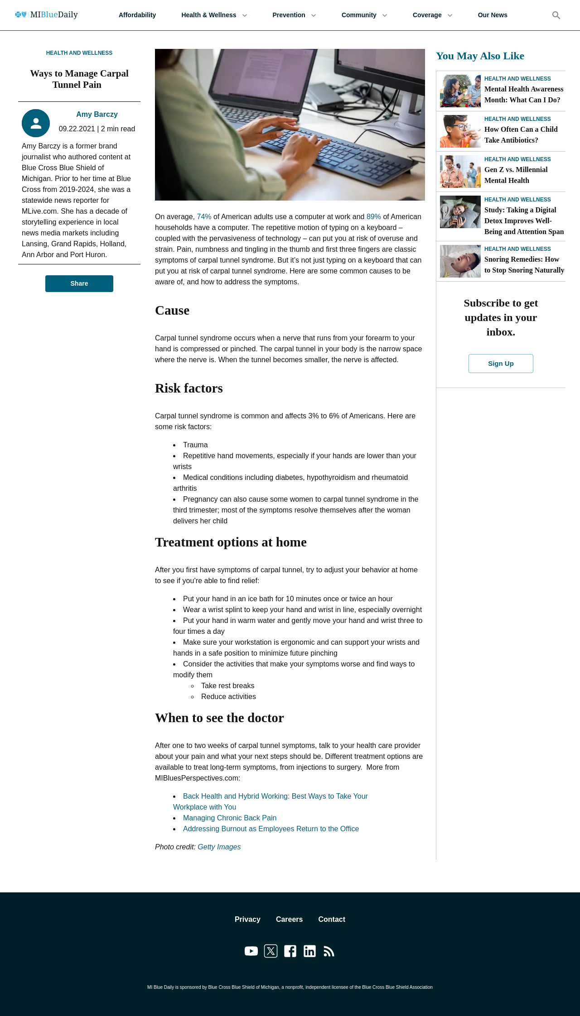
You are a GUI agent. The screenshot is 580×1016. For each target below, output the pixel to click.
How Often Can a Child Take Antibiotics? (521, 134)
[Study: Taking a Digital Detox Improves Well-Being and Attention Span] (460, 212)
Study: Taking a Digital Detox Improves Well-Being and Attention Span (524, 220)
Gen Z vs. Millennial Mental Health (516, 175)
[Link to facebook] (290, 952)
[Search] (556, 15)
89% (374, 216)
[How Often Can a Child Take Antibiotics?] (460, 131)
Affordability (137, 15)
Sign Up (501, 364)
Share (79, 283)
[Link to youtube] (251, 952)
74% (204, 216)
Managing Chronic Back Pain (229, 818)
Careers (289, 919)
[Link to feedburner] (329, 952)
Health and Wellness (79, 53)
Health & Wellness (214, 15)
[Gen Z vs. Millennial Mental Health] (460, 171)
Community (364, 15)
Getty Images (219, 847)
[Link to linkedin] (310, 952)
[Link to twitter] (271, 952)
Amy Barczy (97, 114)
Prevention (294, 15)
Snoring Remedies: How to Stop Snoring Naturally (524, 264)
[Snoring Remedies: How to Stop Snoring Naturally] (460, 261)
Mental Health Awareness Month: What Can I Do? (524, 94)
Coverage (432, 15)
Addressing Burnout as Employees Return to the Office (271, 829)
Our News (492, 15)
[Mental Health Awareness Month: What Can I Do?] (460, 91)
